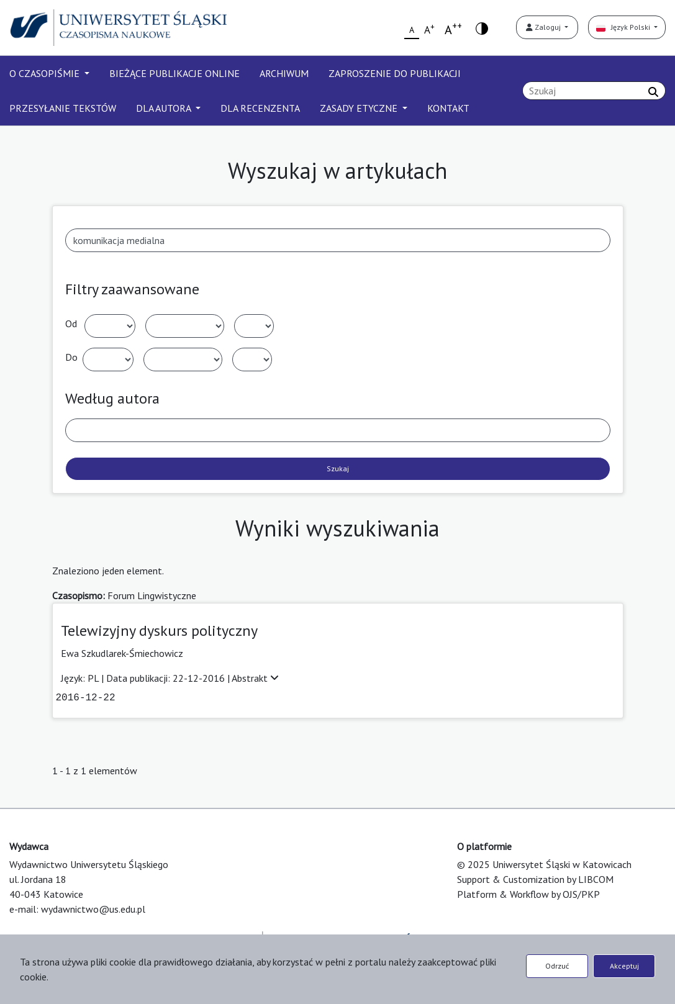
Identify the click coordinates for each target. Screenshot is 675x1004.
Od (71, 323)
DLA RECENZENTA (260, 108)
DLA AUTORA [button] (164, 108)
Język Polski (624, 27)
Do (71, 357)
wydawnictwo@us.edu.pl (93, 909)
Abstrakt (255, 678)
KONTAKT (448, 108)
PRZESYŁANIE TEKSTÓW (62, 108)
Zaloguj (544, 27)
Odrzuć (557, 965)
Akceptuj (624, 965)
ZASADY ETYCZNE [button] (360, 108)
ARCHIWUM (284, 73)
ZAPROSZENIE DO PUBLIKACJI (394, 73)
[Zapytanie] (594, 90)
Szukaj (338, 468)
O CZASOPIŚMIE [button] (45, 73)
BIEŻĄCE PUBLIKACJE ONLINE (174, 73)
